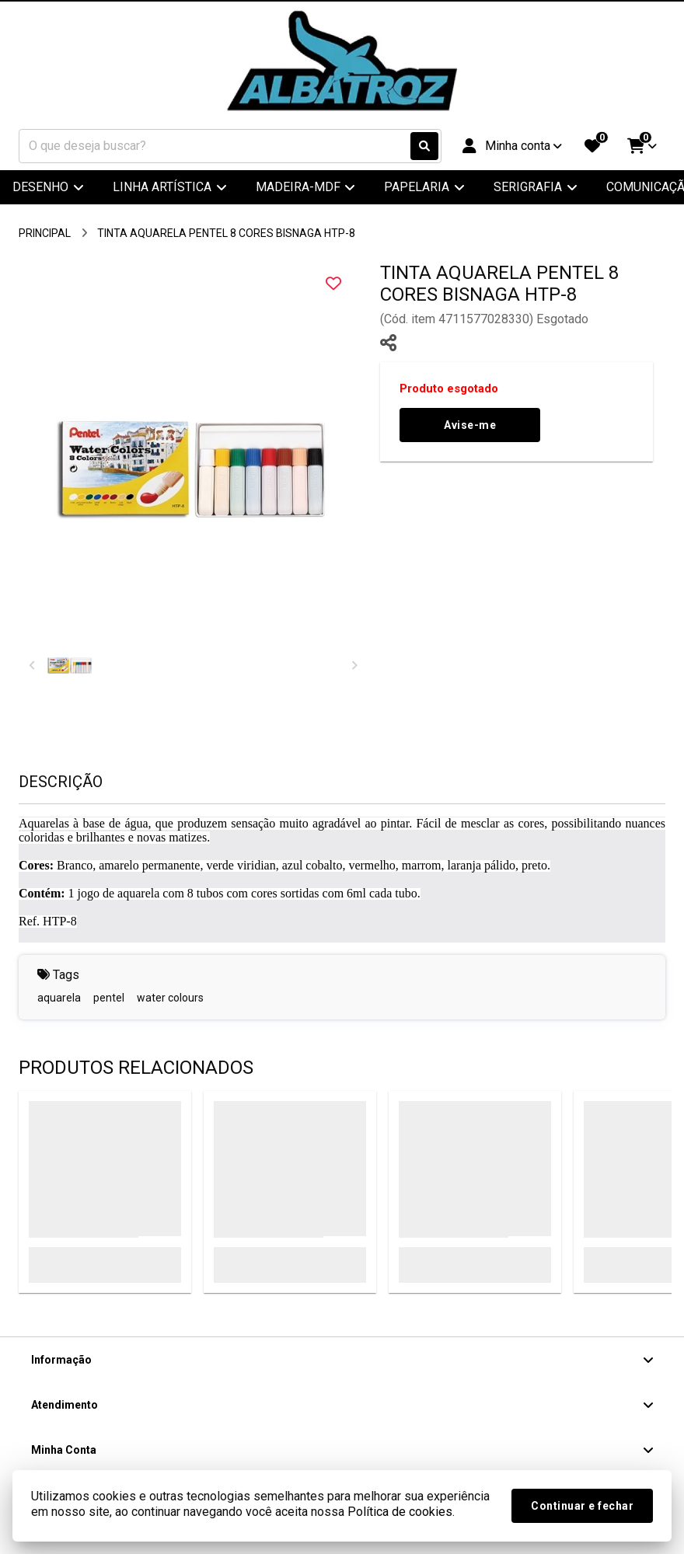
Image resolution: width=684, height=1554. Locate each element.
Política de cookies (399, 1511)
